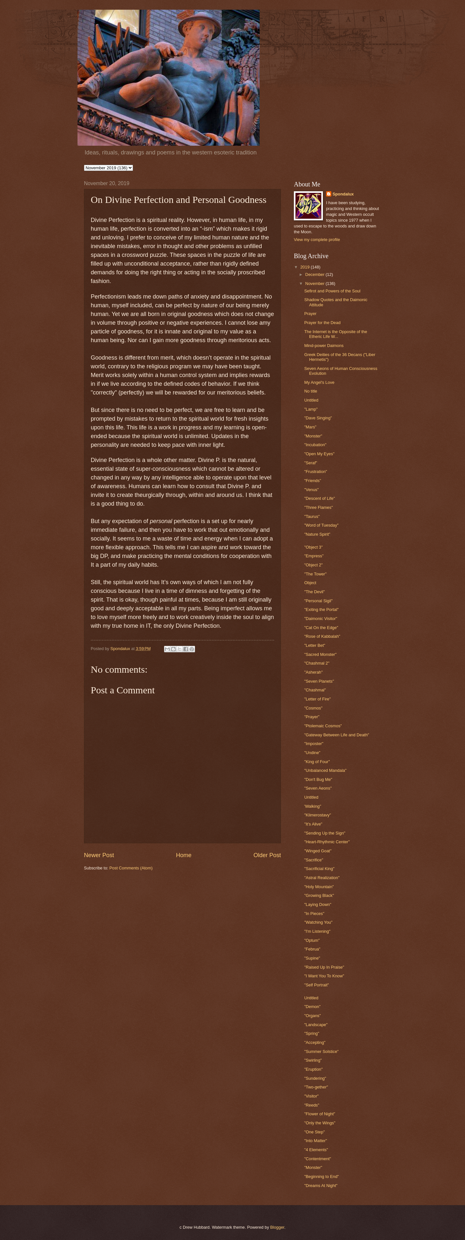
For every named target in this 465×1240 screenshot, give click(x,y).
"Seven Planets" (319, 681)
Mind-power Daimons (324, 345)
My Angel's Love (319, 382)
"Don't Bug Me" (318, 779)
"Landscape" (315, 1024)
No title (310, 391)
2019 (305, 267)
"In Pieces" (314, 913)
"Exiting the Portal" (321, 609)
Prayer (310, 313)
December (315, 274)
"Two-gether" (316, 1087)
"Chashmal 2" (316, 663)
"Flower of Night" (319, 1113)
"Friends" (312, 480)
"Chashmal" (315, 690)
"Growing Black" (319, 895)
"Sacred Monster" (320, 654)
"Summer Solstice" (321, 1051)
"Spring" (311, 1033)
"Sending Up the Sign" (324, 833)
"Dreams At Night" (320, 1185)
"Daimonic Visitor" (320, 618)
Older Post (267, 855)
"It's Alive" (313, 824)
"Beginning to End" (321, 1176)
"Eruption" (313, 1069)
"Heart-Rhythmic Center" (327, 841)
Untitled (311, 400)
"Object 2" (313, 564)
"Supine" (312, 958)
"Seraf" (310, 462)
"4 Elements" (316, 1149)
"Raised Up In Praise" (324, 967)
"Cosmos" (313, 708)
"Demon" (312, 1006)
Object (310, 582)
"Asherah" (313, 672)
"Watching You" (318, 922)
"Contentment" (317, 1158)
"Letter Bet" (314, 645)
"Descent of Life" (319, 498)
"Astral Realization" (321, 877)
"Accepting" (315, 1042)
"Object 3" (313, 547)
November (315, 283)
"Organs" (312, 1015)
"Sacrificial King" (319, 868)
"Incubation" (315, 444)
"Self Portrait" (316, 985)
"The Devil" (314, 591)
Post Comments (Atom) (131, 868)
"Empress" (314, 555)
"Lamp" (310, 409)
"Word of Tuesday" (321, 525)
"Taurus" (312, 516)
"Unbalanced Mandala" (325, 770)
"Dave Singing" (318, 417)
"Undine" (312, 752)
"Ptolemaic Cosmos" (323, 725)
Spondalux (343, 194)
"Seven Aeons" (318, 788)
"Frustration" (315, 471)
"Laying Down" (317, 904)
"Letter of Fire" (317, 699)
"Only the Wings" (319, 1122)
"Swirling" (313, 1060)
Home (183, 855)
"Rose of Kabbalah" (322, 636)
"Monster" (313, 436)
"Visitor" (311, 1096)
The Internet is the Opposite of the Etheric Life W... (335, 334)
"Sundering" (315, 1078)
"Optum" (312, 940)
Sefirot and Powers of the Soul (332, 291)
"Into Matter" (315, 1140)
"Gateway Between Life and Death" (336, 734)
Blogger (277, 1227)
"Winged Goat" (317, 850)
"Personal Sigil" (318, 600)
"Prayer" (311, 716)
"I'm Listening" (317, 931)
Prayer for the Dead (322, 322)
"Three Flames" (318, 507)
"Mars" (310, 427)
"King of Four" (317, 761)
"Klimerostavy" (317, 815)
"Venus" (311, 489)
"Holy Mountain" (319, 886)
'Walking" (312, 806)
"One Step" (314, 1132)
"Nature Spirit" (317, 534)
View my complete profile (317, 239)
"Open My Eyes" (319, 453)
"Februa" (312, 949)
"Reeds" (311, 1105)
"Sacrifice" (313, 859)
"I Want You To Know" (324, 975)
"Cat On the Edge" (321, 627)
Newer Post (99, 855)
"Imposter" (313, 743)
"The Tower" (315, 574)
